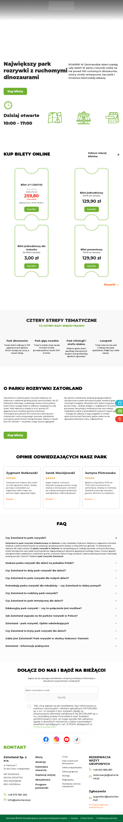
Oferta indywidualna (72, 767)
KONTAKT (15, 747)
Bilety (39, 757)
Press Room (87, 818)
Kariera (74, 818)
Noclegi (66, 776)
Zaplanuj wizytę (45, 775)
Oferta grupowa (70, 772)
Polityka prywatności (107, 818)
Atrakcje (40, 762)
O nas (65, 757)
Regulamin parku (59, 818)
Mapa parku (68, 780)
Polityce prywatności (45, 727)
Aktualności (42, 779)
